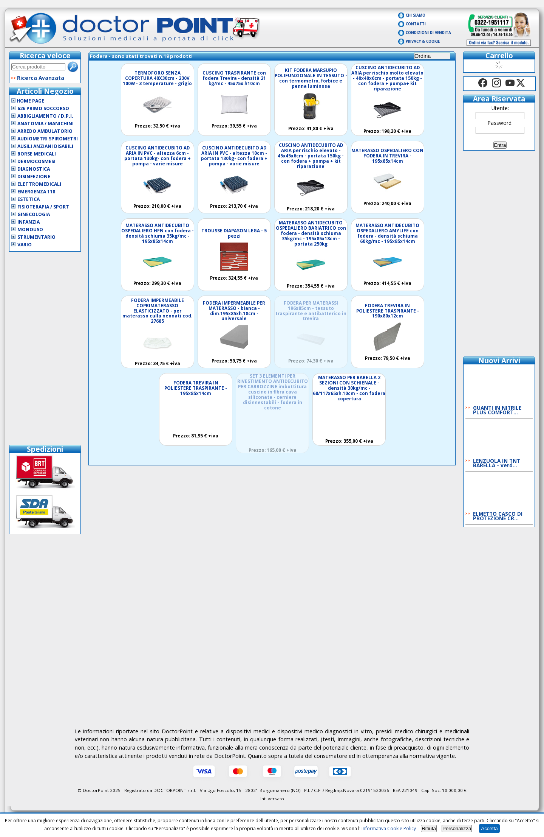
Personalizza (456, 828)
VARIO (24, 244)
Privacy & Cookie (423, 41)
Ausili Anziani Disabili (45, 146)
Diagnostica (33, 169)
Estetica (28, 199)
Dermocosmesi (36, 161)
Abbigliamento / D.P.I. (45, 116)
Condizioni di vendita (428, 32)
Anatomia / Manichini (45, 123)
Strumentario (36, 237)
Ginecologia (33, 214)
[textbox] (38, 66)
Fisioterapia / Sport (43, 207)
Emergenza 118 (36, 191)
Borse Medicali (36, 154)
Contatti (416, 24)
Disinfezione (33, 176)
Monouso (30, 229)
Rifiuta (429, 828)
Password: (500, 122)
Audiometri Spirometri (47, 138)
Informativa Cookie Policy (389, 828)
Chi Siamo (415, 15)
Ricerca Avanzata (40, 77)
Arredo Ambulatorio (45, 131)
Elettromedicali (39, 184)
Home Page (27, 101)
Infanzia (28, 222)
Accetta (489, 828)
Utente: (500, 108)
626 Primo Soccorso (43, 108)
